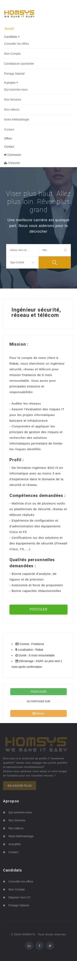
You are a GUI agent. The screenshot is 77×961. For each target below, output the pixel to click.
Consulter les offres (16, 43)
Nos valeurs (11, 109)
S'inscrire (12, 163)
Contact (9, 129)
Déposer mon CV (19, 897)
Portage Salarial (14, 73)
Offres (8, 138)
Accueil (9, 28)
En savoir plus (20, 785)
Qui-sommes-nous (16, 89)
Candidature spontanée (19, 63)
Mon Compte (12, 53)
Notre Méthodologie (16, 119)
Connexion (12, 154)
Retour (39, 713)
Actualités (14, 844)
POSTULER (38, 609)
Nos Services (12, 99)
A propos (11, 82)
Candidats (12, 36)
